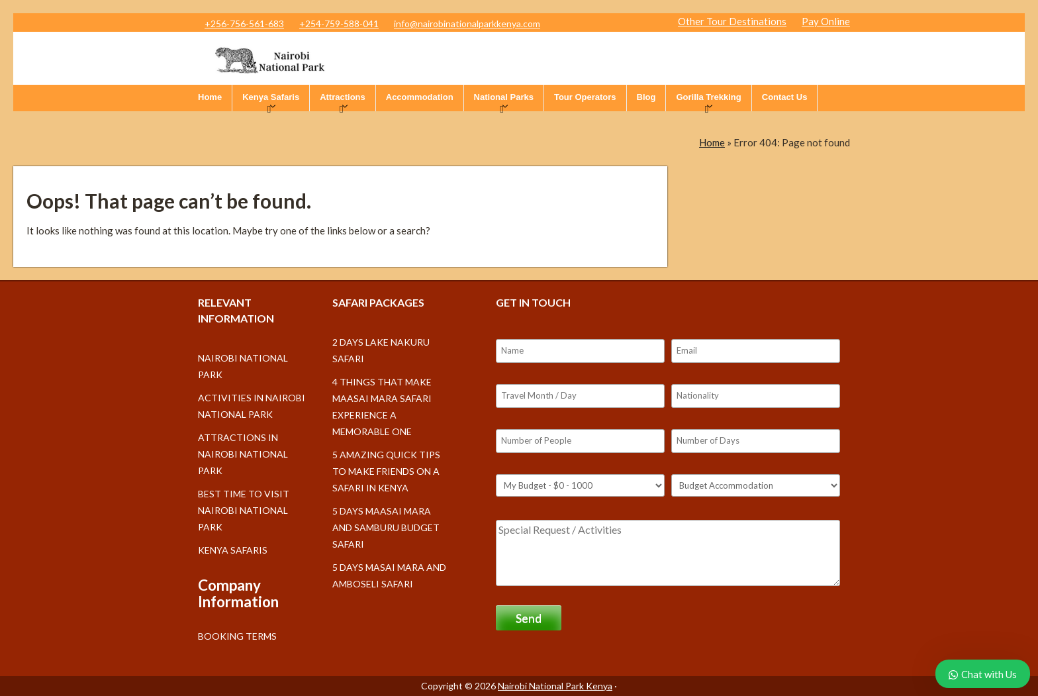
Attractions (342, 97)
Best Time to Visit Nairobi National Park (243, 510)
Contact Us (785, 97)
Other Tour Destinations (732, 21)
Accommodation (419, 97)
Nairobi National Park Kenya (555, 685)
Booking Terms (237, 636)
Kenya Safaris (270, 97)
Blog (646, 97)
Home (210, 97)
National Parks (504, 97)
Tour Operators (585, 97)
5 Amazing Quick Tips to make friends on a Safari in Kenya (386, 471)
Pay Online (826, 21)
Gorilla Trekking (708, 97)
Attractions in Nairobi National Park (243, 454)
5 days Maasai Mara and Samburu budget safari (386, 527)
